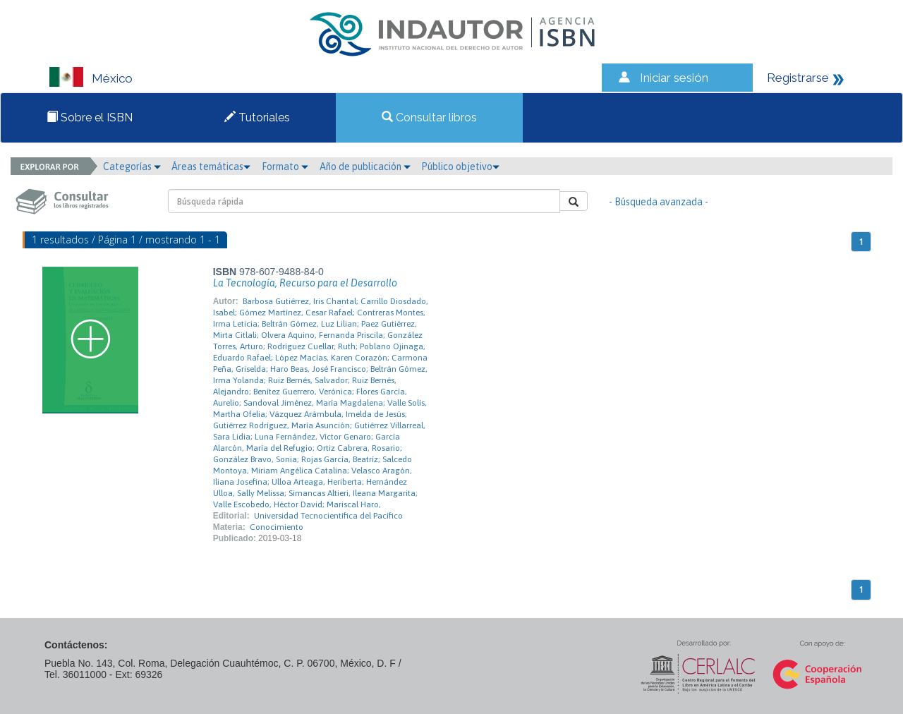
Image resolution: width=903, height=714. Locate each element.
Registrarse (798, 78)
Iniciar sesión (674, 78)
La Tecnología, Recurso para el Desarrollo (305, 283)
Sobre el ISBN (90, 117)
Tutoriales (257, 117)
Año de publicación (365, 166)
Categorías (132, 166)
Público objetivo (460, 166)
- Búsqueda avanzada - (658, 201)
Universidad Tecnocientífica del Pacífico (328, 516)
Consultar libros (429, 117)
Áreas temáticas (210, 166)
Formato (285, 166)
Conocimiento (276, 527)
